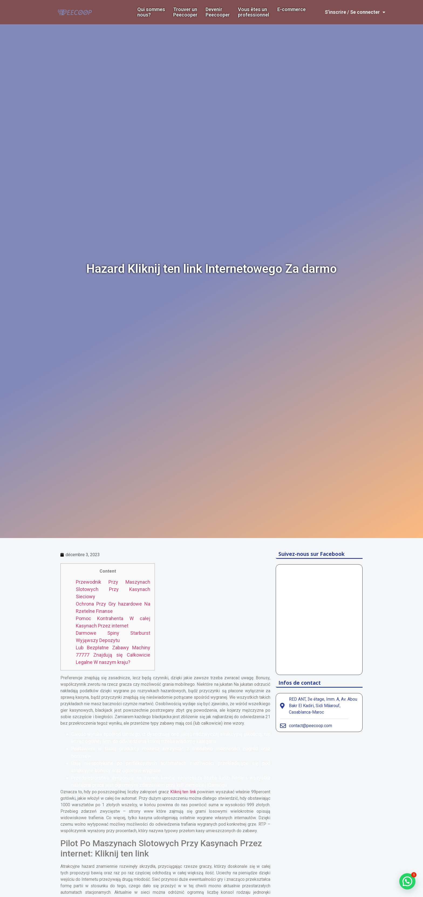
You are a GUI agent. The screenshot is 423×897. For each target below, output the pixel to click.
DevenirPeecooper (218, 12)
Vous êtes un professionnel (253, 12)
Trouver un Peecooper (185, 12)
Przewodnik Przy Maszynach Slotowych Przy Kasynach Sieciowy (113, 589)
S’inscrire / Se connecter (355, 12)
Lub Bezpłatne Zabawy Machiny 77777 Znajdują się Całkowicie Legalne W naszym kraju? (113, 655)
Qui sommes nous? (151, 12)
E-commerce (291, 9)
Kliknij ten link (183, 791)
